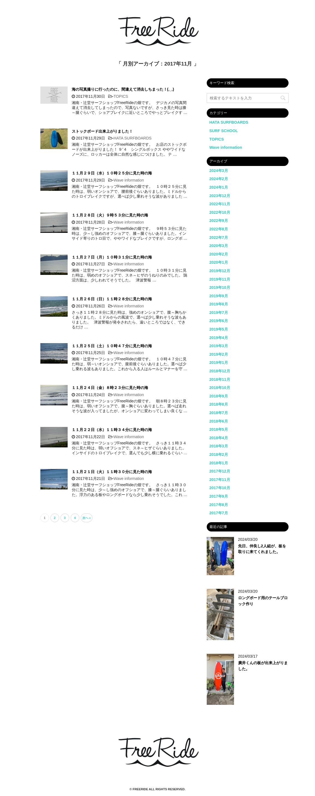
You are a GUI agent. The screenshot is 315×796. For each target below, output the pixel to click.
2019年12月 (219, 271)
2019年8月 (218, 304)
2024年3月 (218, 170)
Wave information (128, 180)
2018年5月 (218, 429)
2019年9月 (218, 296)
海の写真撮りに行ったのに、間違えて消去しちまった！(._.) (123, 89)
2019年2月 (218, 354)
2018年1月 (218, 463)
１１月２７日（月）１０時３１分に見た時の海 (112, 257)
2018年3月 (218, 446)
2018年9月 (218, 396)
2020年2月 (218, 254)
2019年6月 (218, 321)
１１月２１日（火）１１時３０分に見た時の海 (112, 472)
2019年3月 (218, 346)
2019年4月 (218, 337)
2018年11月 (219, 379)
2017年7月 (218, 513)
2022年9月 (218, 220)
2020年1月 (218, 262)
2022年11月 (219, 204)
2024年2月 (218, 179)
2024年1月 (218, 187)
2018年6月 (218, 421)
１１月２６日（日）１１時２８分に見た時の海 (112, 299)
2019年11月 (219, 279)
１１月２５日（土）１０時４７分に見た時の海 (112, 346)
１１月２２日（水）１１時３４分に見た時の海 (112, 429)
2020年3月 (218, 245)
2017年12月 (219, 471)
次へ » (86, 517)
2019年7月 (218, 312)
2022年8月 (218, 229)
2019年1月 (218, 362)
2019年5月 (218, 329)
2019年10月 (219, 287)
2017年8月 (218, 505)
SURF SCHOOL (223, 131)
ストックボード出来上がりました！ (102, 131)
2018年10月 (219, 387)
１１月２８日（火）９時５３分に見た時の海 (110, 215)
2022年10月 (219, 212)
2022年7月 (218, 237)
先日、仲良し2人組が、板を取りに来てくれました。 (262, 549)
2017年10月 (219, 488)
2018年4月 (218, 438)
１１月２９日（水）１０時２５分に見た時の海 (112, 173)
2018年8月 (218, 404)
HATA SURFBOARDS (132, 138)
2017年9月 (218, 496)
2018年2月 (218, 454)
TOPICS (120, 96)
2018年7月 (218, 413)
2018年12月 (219, 371)
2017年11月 (219, 479)
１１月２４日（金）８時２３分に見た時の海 (110, 387)
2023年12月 (219, 196)
